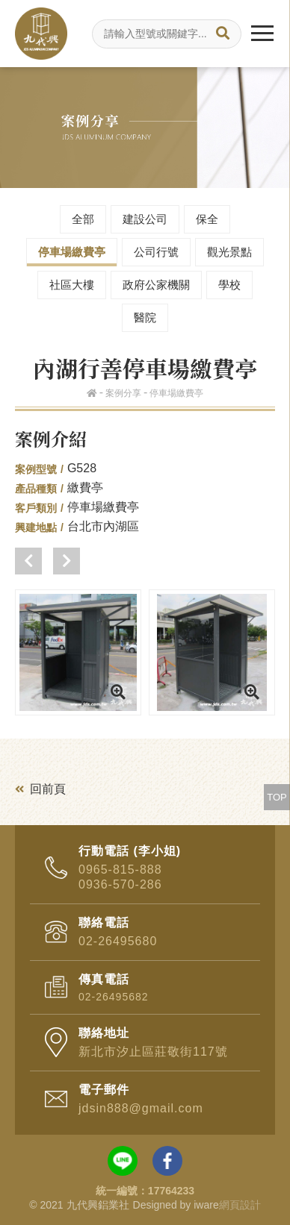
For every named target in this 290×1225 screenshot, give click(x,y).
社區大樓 (71, 284)
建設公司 (145, 219)
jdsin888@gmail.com (140, 1108)
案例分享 (123, 393)
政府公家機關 (156, 284)
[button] (28, 561)
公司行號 (156, 251)
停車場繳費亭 (71, 251)
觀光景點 (229, 251)
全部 (83, 219)
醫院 (145, 317)
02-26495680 (117, 941)
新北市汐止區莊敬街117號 (153, 1051)
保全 (207, 219)
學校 (229, 284)
